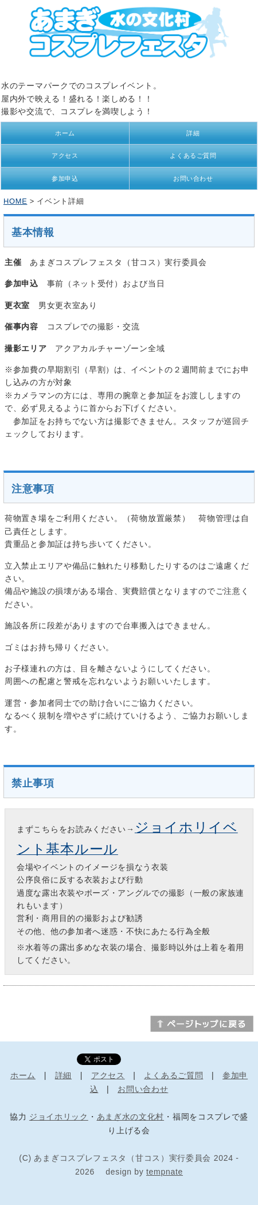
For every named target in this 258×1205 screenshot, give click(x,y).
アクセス (65, 155)
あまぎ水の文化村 (131, 1116)
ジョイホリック (58, 1116)
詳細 (193, 133)
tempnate (164, 1171)
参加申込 (65, 178)
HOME (15, 201)
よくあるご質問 (193, 155)
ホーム (65, 133)
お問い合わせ (193, 178)
